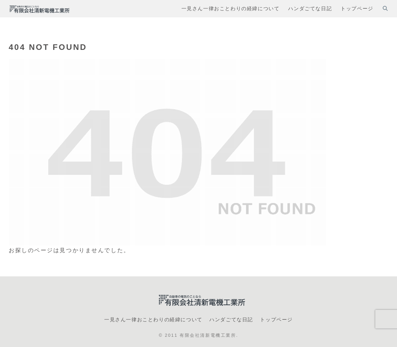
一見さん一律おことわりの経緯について (153, 320)
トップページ (276, 320)
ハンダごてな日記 (231, 320)
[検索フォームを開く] (385, 8)
